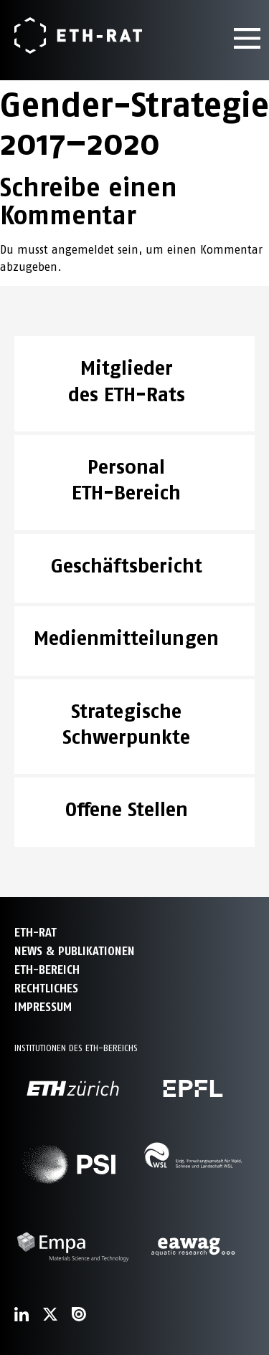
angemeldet (83, 250)
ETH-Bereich (47, 970)
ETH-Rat (35, 932)
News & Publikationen (74, 951)
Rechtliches (46, 988)
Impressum (43, 1007)
